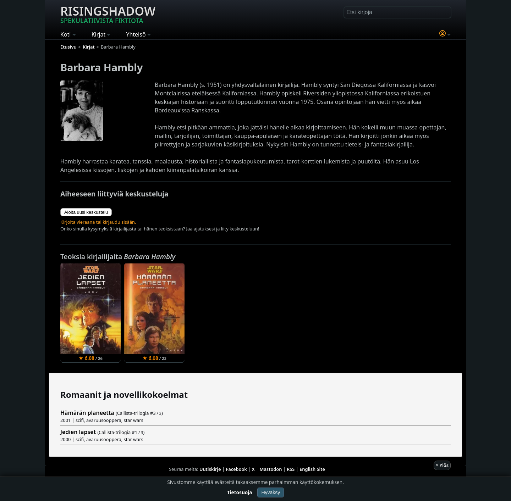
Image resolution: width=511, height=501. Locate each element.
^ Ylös (442, 465)
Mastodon (271, 469)
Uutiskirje (210, 469)
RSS (291, 469)
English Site (312, 469)
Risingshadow (107, 14)
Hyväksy (270, 492)
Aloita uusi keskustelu (86, 212)
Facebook (236, 469)
